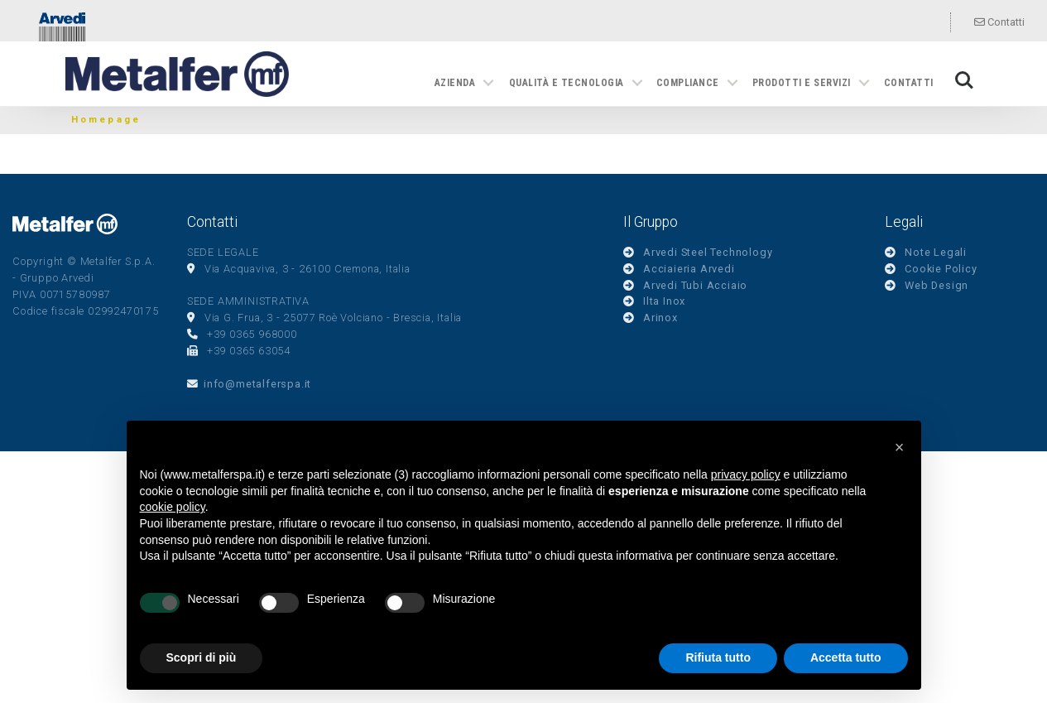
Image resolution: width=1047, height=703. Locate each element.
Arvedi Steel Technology (707, 252)
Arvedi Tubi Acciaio (695, 285)
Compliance (687, 83)
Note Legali (936, 252)
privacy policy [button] (745, 474)
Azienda (455, 83)
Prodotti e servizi (801, 83)
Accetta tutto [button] (845, 657)
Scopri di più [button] (201, 657)
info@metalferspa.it (257, 384)
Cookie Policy (941, 268)
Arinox (660, 317)
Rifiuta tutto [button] (718, 657)
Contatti (999, 22)
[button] (899, 447)
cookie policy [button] (172, 506)
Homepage (106, 119)
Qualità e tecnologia (566, 83)
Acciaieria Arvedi (689, 268)
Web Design (936, 285)
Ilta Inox (664, 301)
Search (964, 80)
